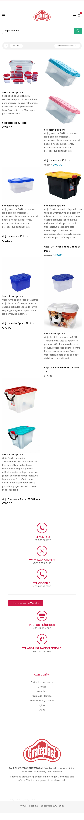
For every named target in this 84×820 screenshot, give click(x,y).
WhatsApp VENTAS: (42, 560)
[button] (79, 14)
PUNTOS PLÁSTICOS (42, 625)
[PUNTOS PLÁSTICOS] (42, 616)
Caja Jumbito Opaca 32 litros (18, 323)
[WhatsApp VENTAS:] (42, 551)
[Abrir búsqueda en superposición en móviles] (42, 31)
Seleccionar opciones (13, 92)
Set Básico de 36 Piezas (15, 122)
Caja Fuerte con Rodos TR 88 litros (21, 499)
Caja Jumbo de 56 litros (57, 160)
